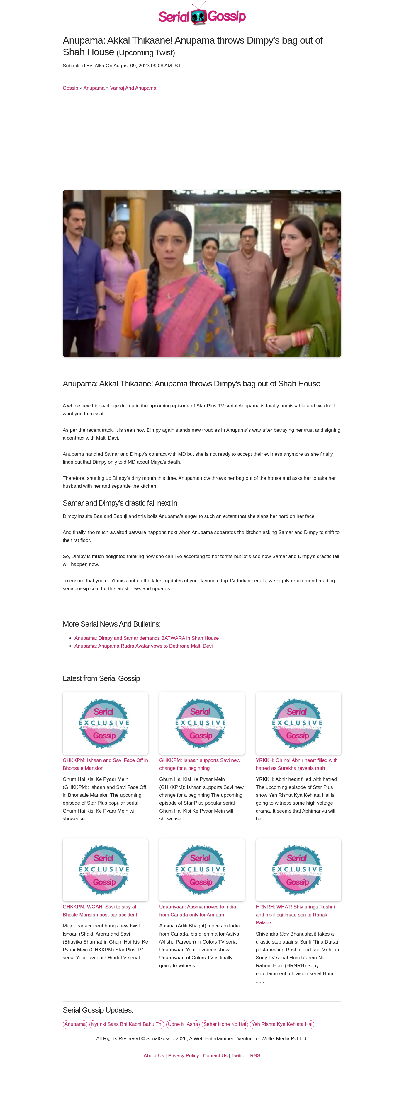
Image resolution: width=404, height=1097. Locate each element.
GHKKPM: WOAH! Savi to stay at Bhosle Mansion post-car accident (100, 910)
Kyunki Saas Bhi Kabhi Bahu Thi (126, 1024)
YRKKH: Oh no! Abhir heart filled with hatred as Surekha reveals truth (297, 764)
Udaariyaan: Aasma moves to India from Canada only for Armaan (197, 910)
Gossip (70, 88)
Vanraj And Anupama (133, 88)
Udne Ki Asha (183, 1024)
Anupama (94, 88)
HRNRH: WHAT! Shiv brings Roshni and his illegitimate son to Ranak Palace (295, 914)
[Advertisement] (202, 143)
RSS (255, 1055)
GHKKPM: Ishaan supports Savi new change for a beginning (199, 764)
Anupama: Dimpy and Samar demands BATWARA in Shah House (146, 638)
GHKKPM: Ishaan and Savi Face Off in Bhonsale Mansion (105, 764)
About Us (154, 1055)
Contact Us (215, 1055)
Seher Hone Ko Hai (224, 1024)
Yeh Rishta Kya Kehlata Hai (282, 1024)
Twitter (239, 1055)
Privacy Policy (183, 1055)
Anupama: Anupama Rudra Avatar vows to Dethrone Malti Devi (143, 646)
